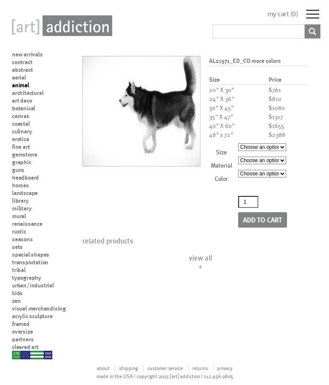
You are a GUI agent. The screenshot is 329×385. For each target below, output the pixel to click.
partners (22, 339)
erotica (20, 139)
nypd (18, 354)
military (21, 208)
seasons (22, 239)
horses (20, 185)
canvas (21, 116)
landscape (25, 193)
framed (21, 323)
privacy (225, 368)
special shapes (30, 254)
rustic (19, 231)
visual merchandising (39, 308)
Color (221, 178)
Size (221, 152)
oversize (22, 331)
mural (19, 216)
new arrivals (27, 54)
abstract (22, 69)
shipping (128, 368)
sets (17, 246)
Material (221, 165)
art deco (22, 100)
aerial (19, 77)
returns (200, 368)
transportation (30, 262)
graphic (21, 162)
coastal (21, 123)
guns (18, 169)
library (20, 200)
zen (16, 300)
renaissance (27, 223)
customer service (165, 368)
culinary (22, 131)
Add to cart (262, 220)
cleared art (25, 347)
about (103, 368)
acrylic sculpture (32, 316)
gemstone (24, 154)
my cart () (282, 14)
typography (26, 277)
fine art (21, 146)
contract (22, 62)
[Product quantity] (248, 202)
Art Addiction (60, 25)
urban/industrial (33, 285)
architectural (27, 92)
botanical (23, 108)
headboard (25, 177)
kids (17, 293)
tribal (19, 270)
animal (20, 85)
